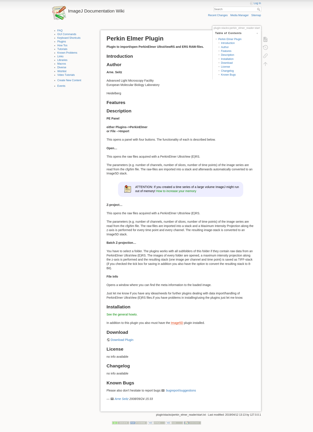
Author (225, 47)
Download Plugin (122, 340)
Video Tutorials (66, 74)
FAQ (60, 30)
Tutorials (62, 49)
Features (226, 51)
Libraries (62, 60)
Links (60, 56)
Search (259, 9)
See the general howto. (122, 314)
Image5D (177, 323)
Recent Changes (218, 15)
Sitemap (256, 15)
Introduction (228, 43)
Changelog (227, 70)
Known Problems (67, 52)
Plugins (61, 41)
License (225, 66)
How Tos (62, 45)
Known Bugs (228, 74)
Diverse (61, 67)
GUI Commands (66, 34)
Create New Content (69, 80)
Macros (61, 63)
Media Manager (239, 15)
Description (227, 54)
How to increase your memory (176, 191)
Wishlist (61, 71)
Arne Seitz (122, 399)
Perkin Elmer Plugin (229, 39)
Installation (227, 59)
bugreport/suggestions (180, 390)
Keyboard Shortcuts (69, 37)
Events (61, 85)
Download (227, 62)
